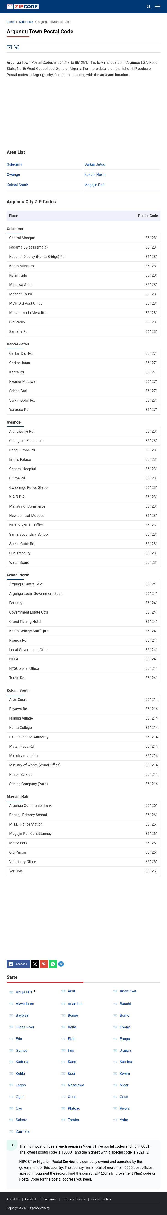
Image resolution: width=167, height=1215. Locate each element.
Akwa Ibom (25, 1004)
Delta (72, 1027)
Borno (124, 1015)
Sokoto (21, 1120)
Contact (30, 1199)
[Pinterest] (44, 964)
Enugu (125, 1039)
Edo (19, 1039)
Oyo (19, 1108)
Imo (71, 1050)
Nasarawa (76, 1085)
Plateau (74, 1108)
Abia (71, 991)
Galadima (14, 164)
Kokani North (95, 174)
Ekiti (71, 1039)
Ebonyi (125, 1027)
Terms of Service (74, 1199)
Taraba (73, 1120)
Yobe (124, 1120)
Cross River (25, 1027)
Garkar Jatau (94, 164)
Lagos (21, 1085)
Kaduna (22, 1062)
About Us (13, 1199)
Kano (72, 1062)
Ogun (20, 1097)
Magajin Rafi (94, 185)
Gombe (22, 1050)
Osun (124, 1097)
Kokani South (17, 185)
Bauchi (125, 1004)
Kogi (71, 1073)
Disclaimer (49, 1199)
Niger (124, 1085)
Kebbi (20, 1073)
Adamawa (128, 991)
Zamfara (22, 1131)
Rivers (125, 1108)
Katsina (126, 1062)
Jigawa (125, 1050)
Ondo (72, 1097)
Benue (73, 1015)
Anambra (75, 1004)
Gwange (13, 174)
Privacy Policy (101, 1199)
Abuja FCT (24, 992)
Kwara (125, 1073)
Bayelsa (22, 1015)
